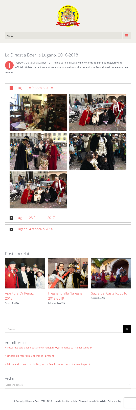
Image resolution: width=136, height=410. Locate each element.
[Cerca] (127, 329)
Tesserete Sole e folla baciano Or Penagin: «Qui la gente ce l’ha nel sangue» (49, 347)
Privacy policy (114, 401)
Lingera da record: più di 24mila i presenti (31, 355)
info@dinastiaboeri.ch (66, 401)
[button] (68, 88)
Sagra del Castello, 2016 (109, 293)
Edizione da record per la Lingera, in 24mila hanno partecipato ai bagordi (48, 364)
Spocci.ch (101, 401)
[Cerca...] (64, 329)
